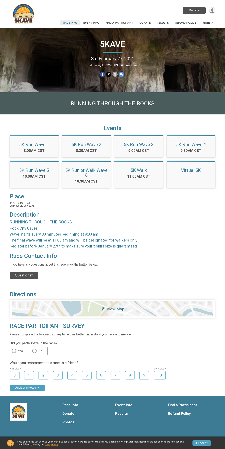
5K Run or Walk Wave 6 (86, 175)
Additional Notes (27, 390)
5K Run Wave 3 (138, 146)
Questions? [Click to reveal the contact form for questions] (24, 277)
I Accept (202, 443)
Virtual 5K (191, 172)
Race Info (70, 22)
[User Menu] (212, 10)
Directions (131, 65)
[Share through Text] (121, 74)
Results (163, 22)
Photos (68, 424)
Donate (194, 10)
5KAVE (112, 44)
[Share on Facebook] (102, 74)
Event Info (91, 22)
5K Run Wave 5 (34, 172)
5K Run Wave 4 (191, 146)
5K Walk (139, 172)
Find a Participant (119, 22)
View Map (112, 311)
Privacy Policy (51, 444)
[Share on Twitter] (108, 74)
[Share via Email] (114, 74)
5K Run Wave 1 (34, 146)
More (206, 22)
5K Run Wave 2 (86, 146)
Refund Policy (185, 22)
